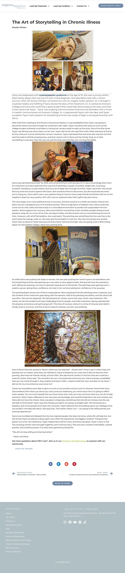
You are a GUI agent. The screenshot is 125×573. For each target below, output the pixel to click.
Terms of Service (12, 548)
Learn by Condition (63, 6)
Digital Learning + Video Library (18, 540)
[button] (51, 464)
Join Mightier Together (81, 509)
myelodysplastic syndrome (53, 95)
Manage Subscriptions (15, 533)
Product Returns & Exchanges (18, 544)
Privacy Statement (13, 552)
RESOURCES (13, 509)
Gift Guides (10, 517)
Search (8, 513)
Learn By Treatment (40, 6)
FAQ (7, 529)
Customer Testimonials (15, 536)
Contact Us (83, 6)
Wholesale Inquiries (14, 525)
